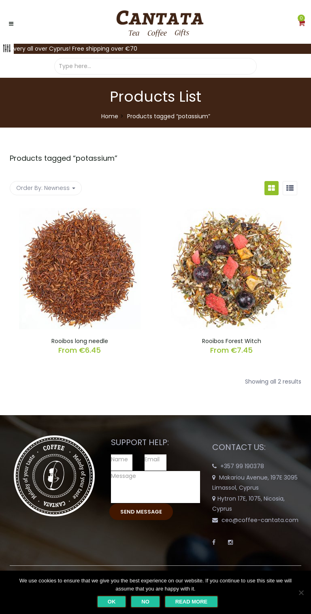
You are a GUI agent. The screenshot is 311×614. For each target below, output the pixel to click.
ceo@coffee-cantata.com (260, 520)
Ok (112, 602)
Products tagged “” (63, 158)
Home (109, 116)
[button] (301, 23)
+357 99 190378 (242, 466)
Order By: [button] (45, 188)
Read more (191, 602)
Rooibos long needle (79, 341)
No (145, 602)
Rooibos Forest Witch (231, 341)
